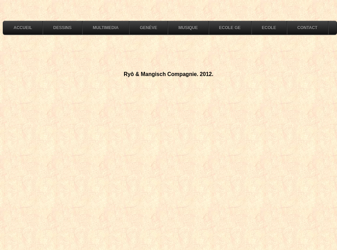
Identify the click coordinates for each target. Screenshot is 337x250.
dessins (62, 27)
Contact (307, 27)
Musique (188, 27)
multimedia (105, 27)
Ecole (269, 27)
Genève (148, 27)
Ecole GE (230, 27)
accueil (23, 27)
